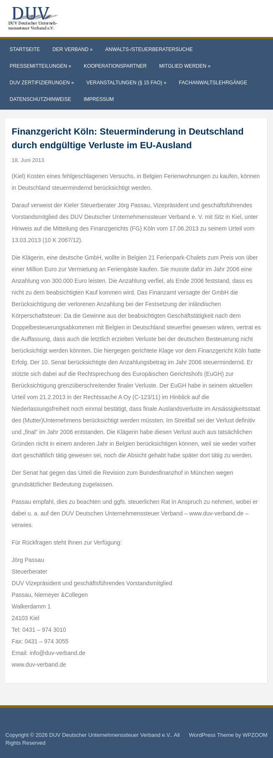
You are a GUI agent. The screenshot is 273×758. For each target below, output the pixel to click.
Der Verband (72, 49)
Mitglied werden (185, 66)
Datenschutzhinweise (40, 99)
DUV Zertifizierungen (42, 83)
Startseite (25, 49)
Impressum (99, 99)
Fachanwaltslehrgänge (213, 83)
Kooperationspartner (115, 66)
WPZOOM (255, 735)
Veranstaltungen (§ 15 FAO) (126, 83)
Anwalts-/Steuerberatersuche (149, 49)
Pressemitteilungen (40, 66)
